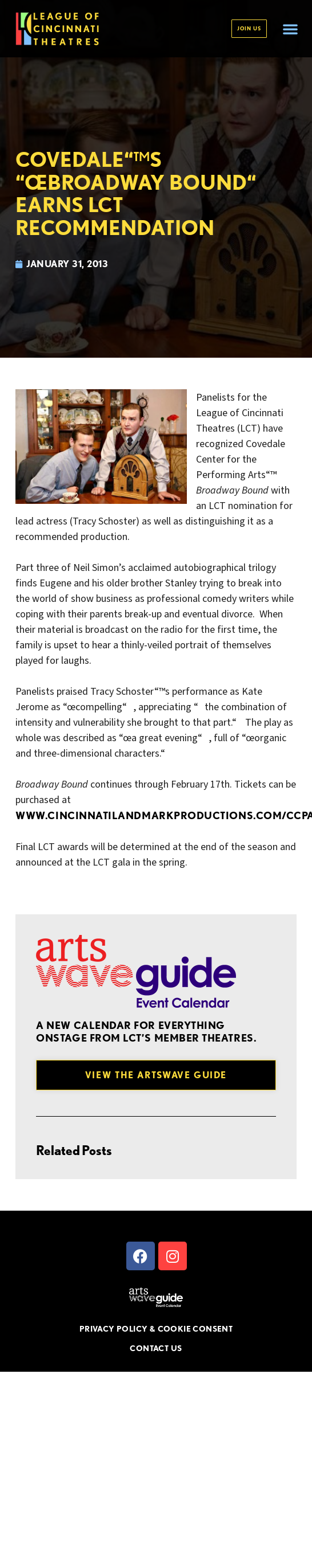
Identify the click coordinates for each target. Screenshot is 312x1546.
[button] (290, 29)
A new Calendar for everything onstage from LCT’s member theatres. (146, 1031)
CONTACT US (156, 1348)
